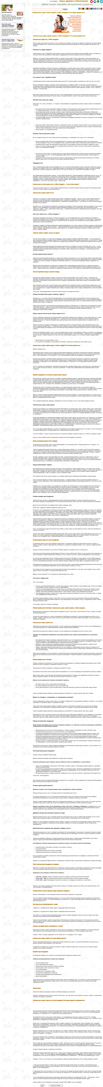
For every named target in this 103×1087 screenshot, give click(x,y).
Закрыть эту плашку (55, 1085)
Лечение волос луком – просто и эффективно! (12, 44)
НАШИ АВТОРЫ (61, 4)
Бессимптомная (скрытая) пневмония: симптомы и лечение (12, 29)
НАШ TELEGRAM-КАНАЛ (74, 4)
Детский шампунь (12, 16)
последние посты (88, 4)
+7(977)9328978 (53, 1)
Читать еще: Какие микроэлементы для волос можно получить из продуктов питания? (56, 291)
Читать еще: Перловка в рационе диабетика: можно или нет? (49, 507)
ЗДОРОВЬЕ (45, 4)
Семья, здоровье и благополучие (74, 1)
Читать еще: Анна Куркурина (41, 775)
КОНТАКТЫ (52, 4)
